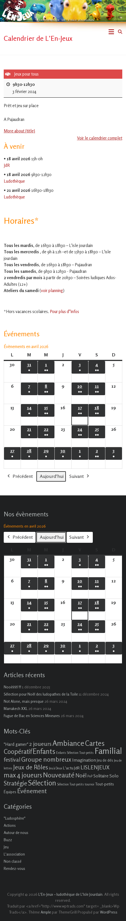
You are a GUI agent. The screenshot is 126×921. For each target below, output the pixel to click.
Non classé (12, 861)
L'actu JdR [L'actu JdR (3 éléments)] (71, 767)
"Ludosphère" (14, 818)
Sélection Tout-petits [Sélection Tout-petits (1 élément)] (70, 784)
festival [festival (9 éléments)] (12, 759)
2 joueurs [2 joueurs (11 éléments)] (40, 743)
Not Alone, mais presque (24, 701)
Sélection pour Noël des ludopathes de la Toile (41, 694)
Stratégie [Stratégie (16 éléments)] (15, 783)
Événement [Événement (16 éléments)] (32, 791)
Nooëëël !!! (12, 687)
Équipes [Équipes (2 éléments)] (10, 791)
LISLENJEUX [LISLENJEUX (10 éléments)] (94, 767)
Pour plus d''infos (64, 311)
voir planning (52, 290)
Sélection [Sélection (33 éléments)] (42, 782)
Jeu (6, 847)
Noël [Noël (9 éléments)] (80, 775)
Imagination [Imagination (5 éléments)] (84, 760)
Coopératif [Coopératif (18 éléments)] (18, 751)
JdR (7, 165)
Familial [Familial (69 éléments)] (108, 751)
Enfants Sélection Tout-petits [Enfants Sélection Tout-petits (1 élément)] (75, 753)
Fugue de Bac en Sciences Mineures (32, 715)
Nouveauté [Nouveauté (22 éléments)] (58, 775)
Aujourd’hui (52, 476)
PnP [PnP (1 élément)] (89, 776)
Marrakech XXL (15, 708)
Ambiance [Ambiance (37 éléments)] (68, 743)
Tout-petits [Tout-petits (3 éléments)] (104, 783)
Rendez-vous (14, 868)
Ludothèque (14, 181)
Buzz (8, 839)
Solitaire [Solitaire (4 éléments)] (101, 776)
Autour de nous (16, 832)
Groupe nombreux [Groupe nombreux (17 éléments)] (46, 759)
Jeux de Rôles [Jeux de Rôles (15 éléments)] (30, 767)
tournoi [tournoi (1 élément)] (89, 784)
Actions (10, 825)
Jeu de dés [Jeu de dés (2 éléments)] (105, 760)
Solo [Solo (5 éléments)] (114, 776)
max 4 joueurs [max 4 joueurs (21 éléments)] (23, 775)
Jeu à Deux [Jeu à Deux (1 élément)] (55, 768)
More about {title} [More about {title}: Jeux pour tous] (19, 131)
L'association (14, 854)
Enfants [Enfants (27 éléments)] (44, 751)
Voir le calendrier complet (99, 138)
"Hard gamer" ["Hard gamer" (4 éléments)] (16, 744)
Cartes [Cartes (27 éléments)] (95, 743)
